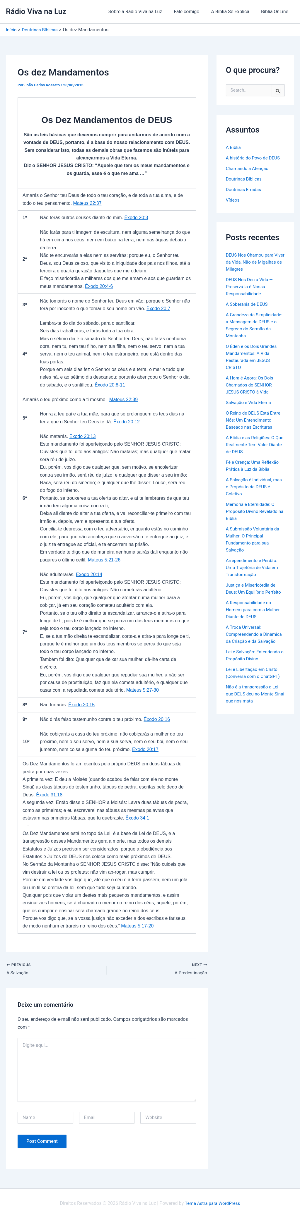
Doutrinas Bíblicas (245, 179)
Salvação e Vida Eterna (250, 402)
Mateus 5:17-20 (137, 925)
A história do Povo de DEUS (254, 158)
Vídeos (233, 200)
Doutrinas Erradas (244, 189)
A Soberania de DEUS (248, 304)
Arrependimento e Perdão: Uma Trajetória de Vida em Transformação (253, 567)
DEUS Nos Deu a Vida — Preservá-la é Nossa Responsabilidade (250, 286)
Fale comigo (192, 11)
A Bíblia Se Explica (233, 11)
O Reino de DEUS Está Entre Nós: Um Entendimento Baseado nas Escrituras (254, 420)
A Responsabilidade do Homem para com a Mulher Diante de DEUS (254, 609)
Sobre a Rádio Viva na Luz (144, 11)
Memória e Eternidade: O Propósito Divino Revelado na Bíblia (253, 511)
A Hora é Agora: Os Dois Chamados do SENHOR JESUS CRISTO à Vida (251, 385)
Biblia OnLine (275, 11)
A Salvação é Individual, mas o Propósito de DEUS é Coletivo (254, 487)
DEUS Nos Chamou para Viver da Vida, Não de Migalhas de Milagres (251, 262)
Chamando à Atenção (248, 168)
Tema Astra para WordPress (212, 1203)
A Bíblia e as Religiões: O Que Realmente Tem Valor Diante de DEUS (253, 444)
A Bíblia (234, 147)
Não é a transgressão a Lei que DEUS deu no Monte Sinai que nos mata (253, 701)
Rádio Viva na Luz (36, 11)
